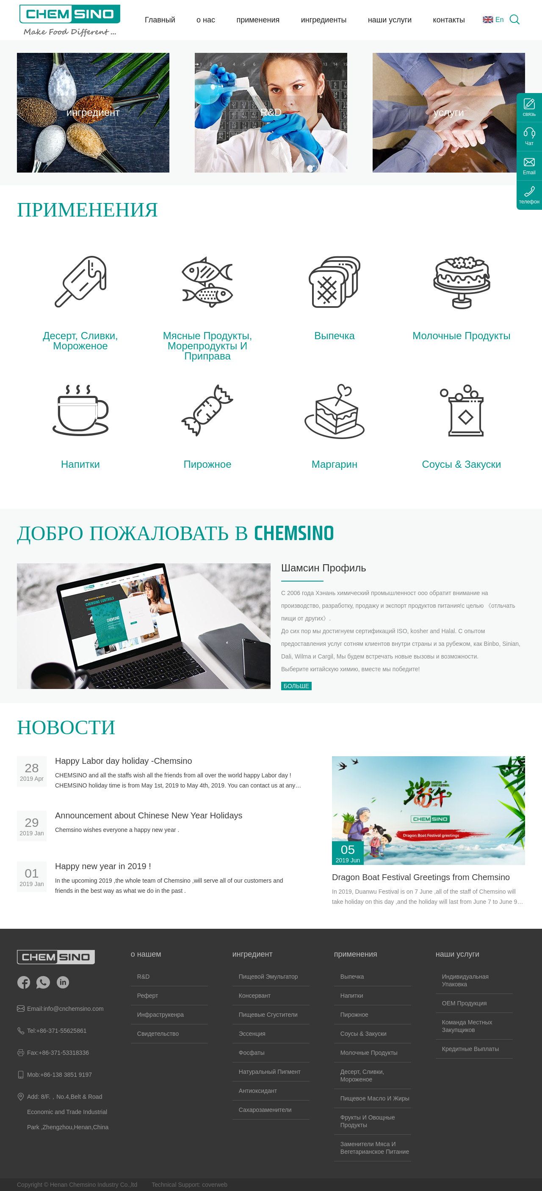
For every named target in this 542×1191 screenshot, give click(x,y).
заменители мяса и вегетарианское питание (374, 1148)
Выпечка (352, 976)
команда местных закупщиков (467, 1026)
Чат (529, 143)
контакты (449, 20)
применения (257, 20)
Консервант (255, 995)
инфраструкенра (160, 1014)
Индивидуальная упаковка (465, 980)
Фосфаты (252, 1052)
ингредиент (252, 954)
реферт (147, 995)
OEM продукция (464, 1003)
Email (529, 173)
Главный (160, 20)
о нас (205, 20)
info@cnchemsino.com (74, 1008)
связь (529, 114)
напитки (351, 995)
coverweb (214, 1184)
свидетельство (158, 1033)
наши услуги (390, 20)
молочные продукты (369, 1052)
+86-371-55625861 (61, 1030)
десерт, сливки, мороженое (362, 1075)
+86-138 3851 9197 (66, 1074)
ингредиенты (324, 20)
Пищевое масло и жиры (374, 1098)
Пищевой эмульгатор (268, 976)
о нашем (146, 954)
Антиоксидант (258, 1090)
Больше (296, 686)
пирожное (354, 1014)
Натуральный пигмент (270, 1071)
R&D (143, 976)
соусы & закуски (363, 1033)
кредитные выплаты (470, 1049)
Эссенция (252, 1033)
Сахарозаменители (265, 1109)
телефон (529, 202)
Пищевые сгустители (268, 1014)
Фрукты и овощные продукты (367, 1121)
